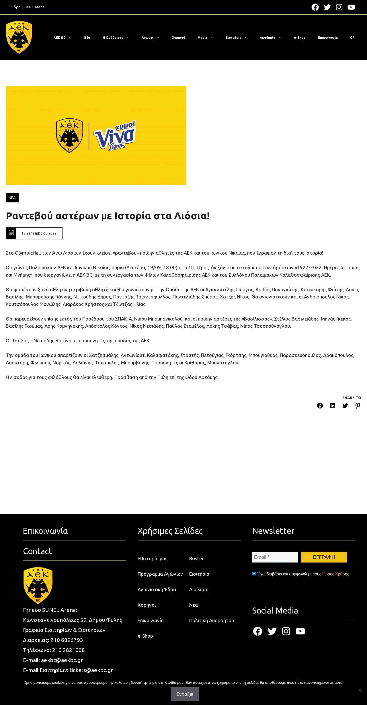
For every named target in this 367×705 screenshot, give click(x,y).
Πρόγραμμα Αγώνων (160, 574)
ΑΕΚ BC (65, 37)
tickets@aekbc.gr (91, 670)
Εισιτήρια (239, 37)
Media (208, 37)
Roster (196, 558)
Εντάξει (185, 694)
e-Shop (299, 37)
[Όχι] (360, 690)
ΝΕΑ (12, 198)
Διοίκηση (198, 589)
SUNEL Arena (33, 7)
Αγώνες (153, 37)
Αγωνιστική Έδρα (157, 589)
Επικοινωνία (328, 37)
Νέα (87, 37)
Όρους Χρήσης (335, 574)
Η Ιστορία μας (152, 558)
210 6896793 (66, 640)
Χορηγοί (178, 37)
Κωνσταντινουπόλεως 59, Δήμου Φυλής (72, 620)
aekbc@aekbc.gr (62, 660)
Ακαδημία (273, 37)
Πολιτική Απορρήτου (211, 620)
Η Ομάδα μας (119, 37)
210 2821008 (68, 650)
